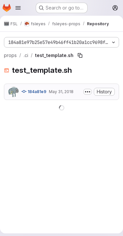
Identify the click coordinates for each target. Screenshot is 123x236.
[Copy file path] (80, 55)
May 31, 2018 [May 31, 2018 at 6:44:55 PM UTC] (61, 91)
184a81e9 (33, 91)
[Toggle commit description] (87, 92)
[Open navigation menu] (18, 8)
